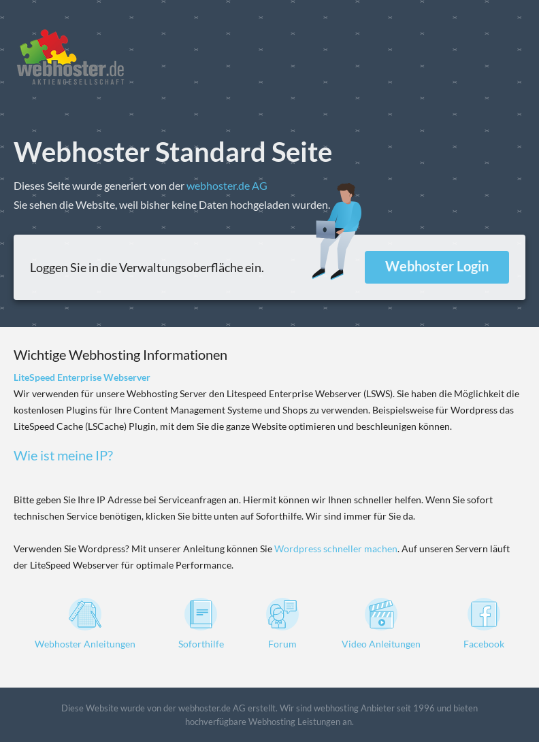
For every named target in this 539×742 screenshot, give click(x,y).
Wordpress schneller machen (335, 548)
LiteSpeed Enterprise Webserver (82, 377)
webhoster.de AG (226, 185)
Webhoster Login (437, 266)
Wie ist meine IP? (63, 455)
